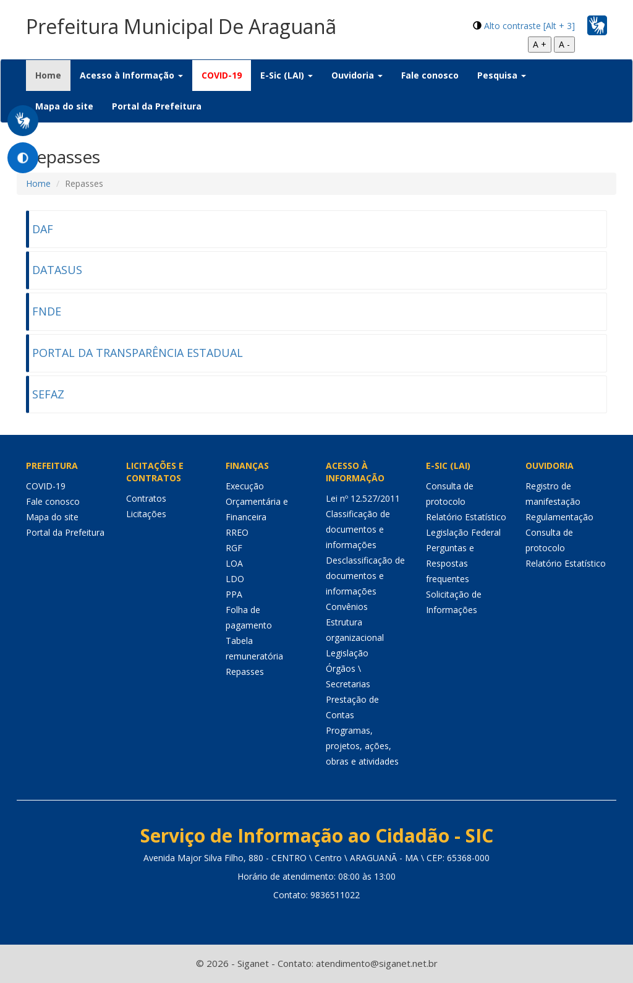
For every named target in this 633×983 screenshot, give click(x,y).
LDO (235, 579)
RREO (237, 532)
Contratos (146, 498)
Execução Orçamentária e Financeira (257, 501)
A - (564, 44)
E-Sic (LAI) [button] (286, 75)
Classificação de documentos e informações (358, 529)
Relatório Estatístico (466, 517)
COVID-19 (222, 75)
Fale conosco (430, 75)
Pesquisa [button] (501, 75)
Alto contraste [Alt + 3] (529, 26)
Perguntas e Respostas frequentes (450, 563)
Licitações (146, 514)
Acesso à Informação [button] (131, 75)
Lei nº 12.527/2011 (363, 498)
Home (52, 75)
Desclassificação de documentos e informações (365, 575)
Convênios (347, 606)
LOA (234, 563)
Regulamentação (559, 517)
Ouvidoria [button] (357, 75)
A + (539, 44)
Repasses (245, 671)
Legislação (347, 653)
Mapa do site (64, 106)
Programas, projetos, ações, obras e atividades (362, 745)
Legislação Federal (463, 532)
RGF (234, 548)
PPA (234, 594)
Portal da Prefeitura (157, 106)
